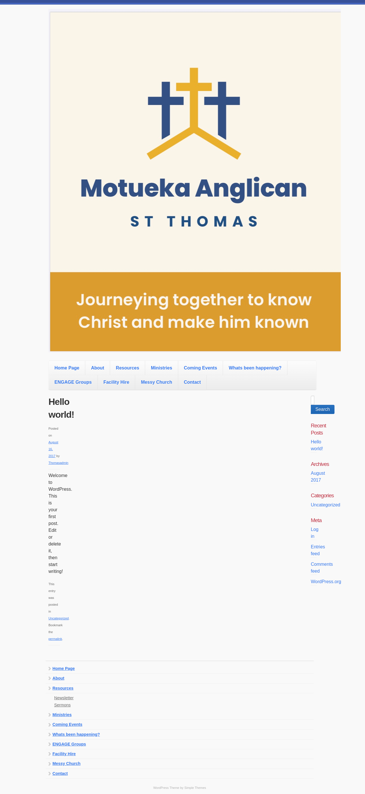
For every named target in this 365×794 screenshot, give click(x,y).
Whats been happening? (255, 367)
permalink (55, 639)
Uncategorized (58, 618)
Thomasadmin (58, 462)
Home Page (66, 367)
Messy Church (156, 382)
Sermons (62, 705)
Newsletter (64, 698)
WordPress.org (326, 581)
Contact (192, 382)
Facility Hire (116, 382)
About (97, 367)
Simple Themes (195, 787)
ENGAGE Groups (73, 382)
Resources (127, 367)
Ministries (161, 367)
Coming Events (200, 367)
